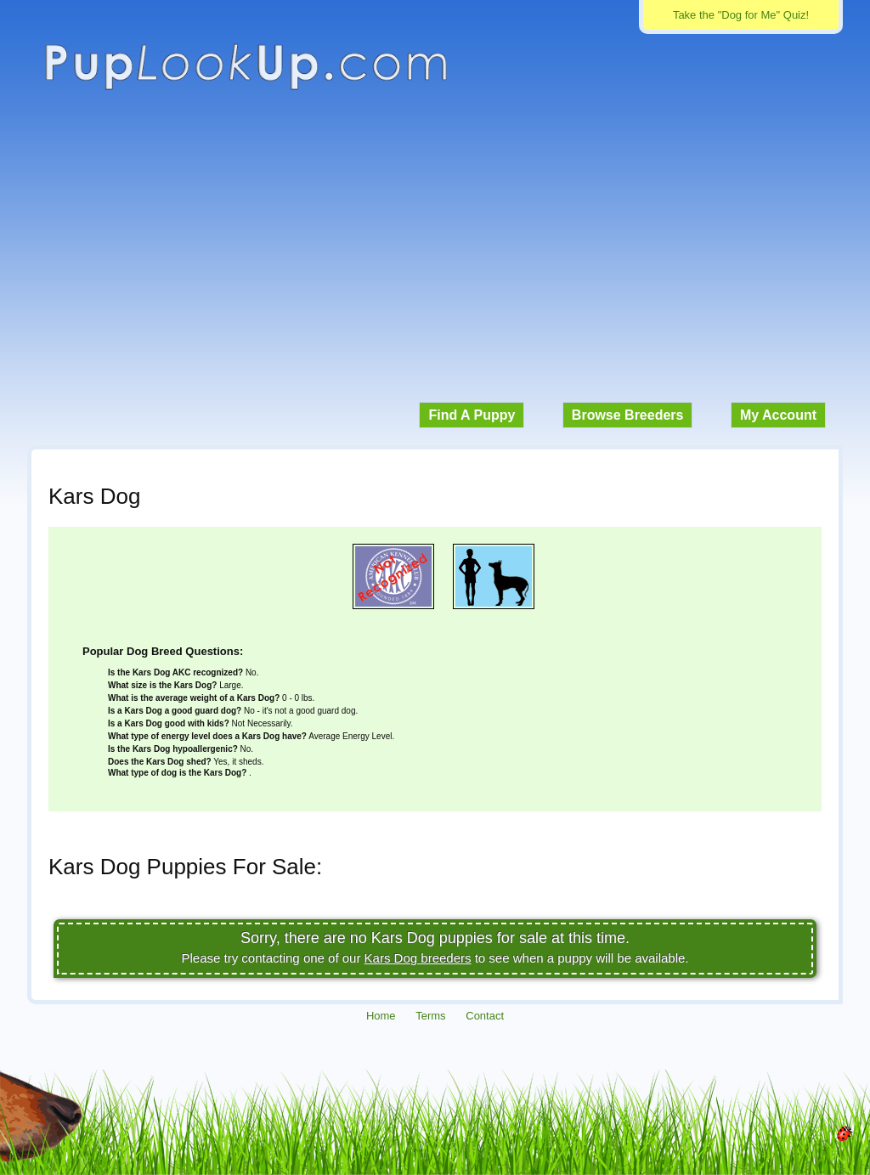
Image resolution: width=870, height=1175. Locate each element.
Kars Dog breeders (418, 958)
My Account (778, 415)
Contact (485, 1015)
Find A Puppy (471, 415)
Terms (430, 1015)
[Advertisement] (435, 255)
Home (381, 1015)
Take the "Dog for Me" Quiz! (741, 14)
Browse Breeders (628, 415)
